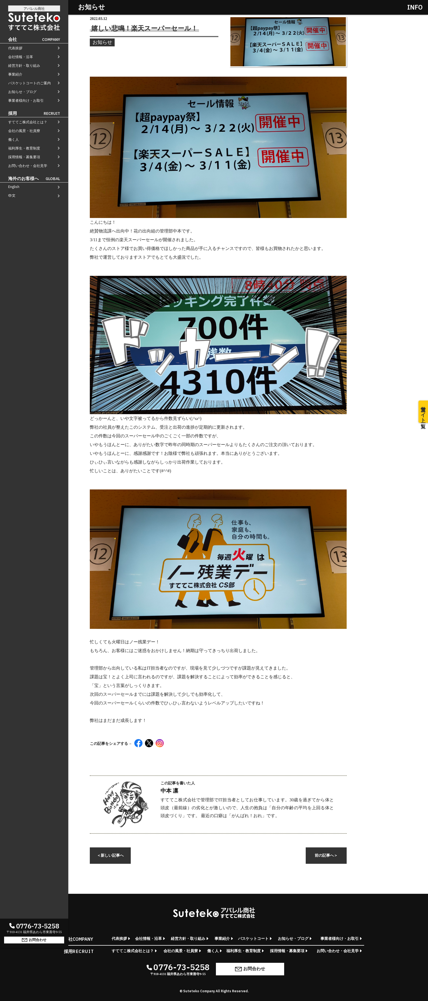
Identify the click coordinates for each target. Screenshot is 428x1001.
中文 (11, 195)
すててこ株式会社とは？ (27, 122)
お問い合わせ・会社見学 (27, 166)
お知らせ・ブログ (22, 92)
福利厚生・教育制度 (24, 148)
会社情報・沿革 (20, 57)
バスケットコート (253, 939)
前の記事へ (326, 855)
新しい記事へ (110, 855)
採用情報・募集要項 (24, 157)
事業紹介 (15, 74)
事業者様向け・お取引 (26, 100)
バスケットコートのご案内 (29, 83)
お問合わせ (34, 980)
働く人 (13, 140)
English (13, 186)
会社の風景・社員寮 (24, 131)
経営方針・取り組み (24, 66)
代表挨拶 (15, 48)
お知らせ (102, 42)
